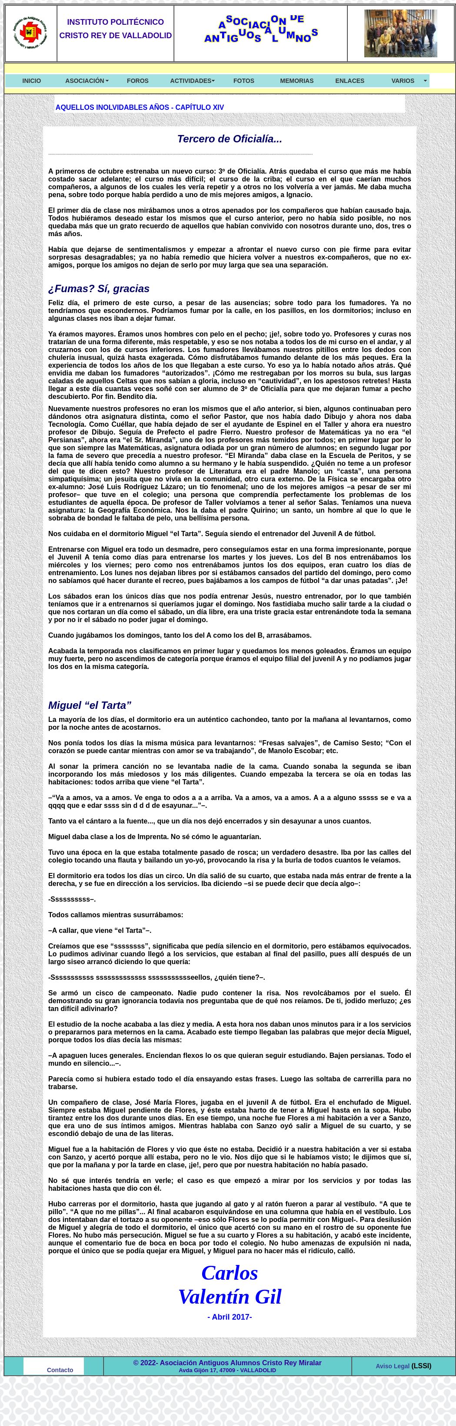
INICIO (32, 80)
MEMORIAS (297, 80)
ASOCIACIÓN (84, 80)
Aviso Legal (393, 1366)
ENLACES (350, 80)
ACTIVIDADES (191, 80)
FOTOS (243, 80)
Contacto (60, 1370)
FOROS (138, 80)
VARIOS (403, 80)
